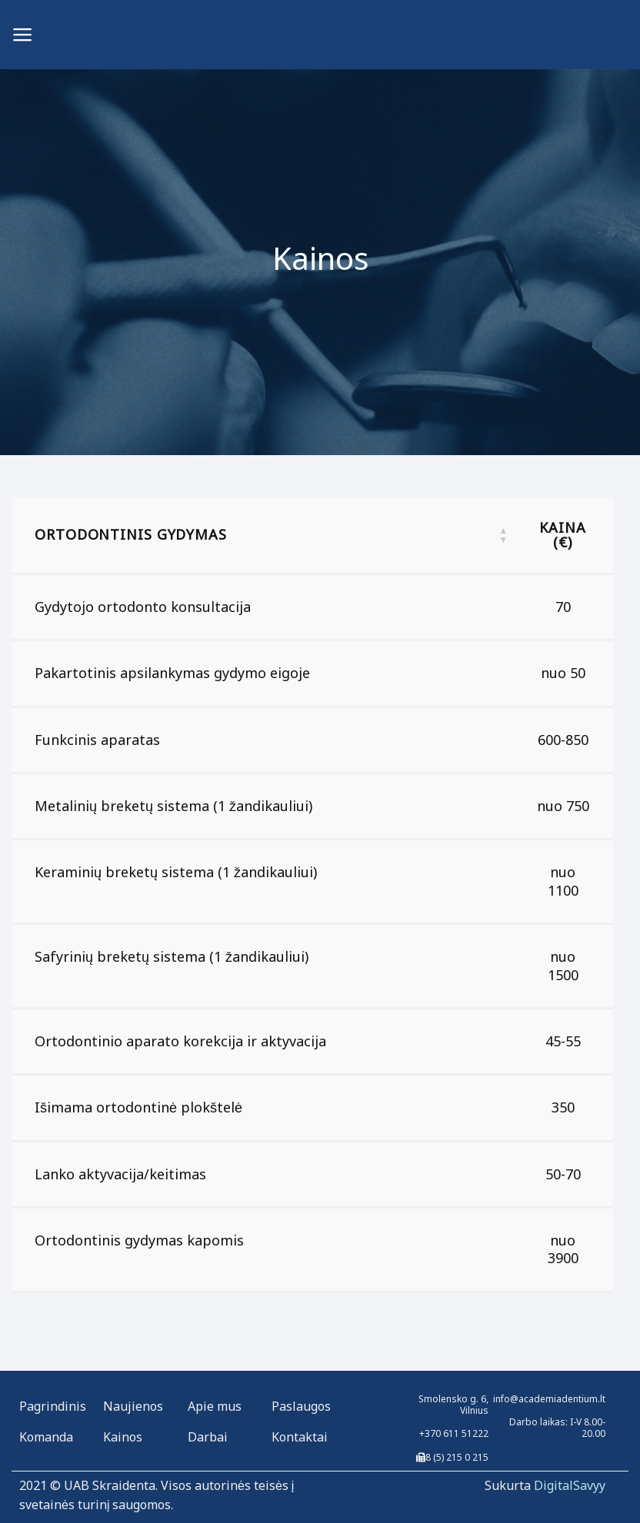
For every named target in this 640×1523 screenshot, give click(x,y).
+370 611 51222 (453, 1433)
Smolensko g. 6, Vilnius (453, 1404)
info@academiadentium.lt (549, 1398)
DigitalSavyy (569, 1485)
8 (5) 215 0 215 (456, 1457)
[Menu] (23, 34)
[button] (503, 535)
